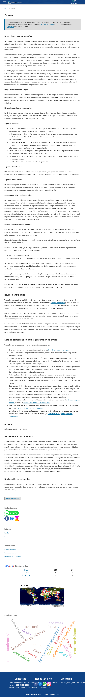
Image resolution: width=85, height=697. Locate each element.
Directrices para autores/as (58, 350)
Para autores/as (10, 553)
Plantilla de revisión (58, 303)
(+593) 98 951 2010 (22, 685)
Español (7, 536)
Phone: (11, 685)
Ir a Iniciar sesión (47, 24)
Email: (11, 683)
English (7, 533)
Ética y (63, 414)
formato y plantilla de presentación (36, 403)
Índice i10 (26, 575)
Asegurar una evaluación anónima (31, 408)
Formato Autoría (54, 414)
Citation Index (21, 566)
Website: (12, 687)
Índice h (26, 573)
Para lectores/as (10, 549)
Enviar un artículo (12, 498)
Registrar (10, 27)
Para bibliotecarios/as (12, 556)
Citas (26, 570)
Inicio (6, 8)
